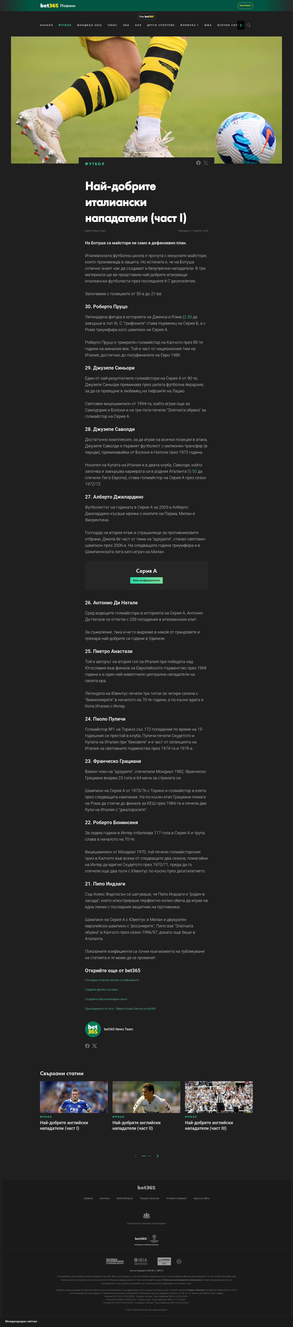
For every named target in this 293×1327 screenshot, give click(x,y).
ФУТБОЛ (65, 25)
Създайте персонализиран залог (106, 999)
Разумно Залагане (149, 1198)
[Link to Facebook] (198, 165)
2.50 (188, 317)
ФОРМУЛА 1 (189, 25)
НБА (126, 25)
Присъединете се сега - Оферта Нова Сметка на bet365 (120, 1008)
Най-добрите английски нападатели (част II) (136, 1125)
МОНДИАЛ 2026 (89, 25)
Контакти (105, 1198)
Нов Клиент (245, 5)
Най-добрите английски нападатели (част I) (64, 1125)
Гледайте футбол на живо (101, 989)
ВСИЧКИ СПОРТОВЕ (233, 25)
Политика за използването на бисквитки (182, 1280)
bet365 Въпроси (125, 1198)
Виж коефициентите (146, 580)
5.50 (193, 471)
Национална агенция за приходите (146, 1223)
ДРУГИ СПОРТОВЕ (161, 25)
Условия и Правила (176, 1198)
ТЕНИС (113, 25)
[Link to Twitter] (205, 165)
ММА (208, 25)
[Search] (249, 25)
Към (146, 16)
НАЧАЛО (46, 25)
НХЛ (138, 25)
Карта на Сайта (201, 1198)
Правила (88, 1198)
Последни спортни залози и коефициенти (112, 980)
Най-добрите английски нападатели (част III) (209, 1125)
